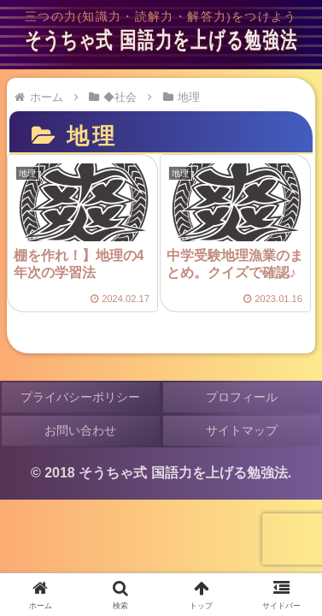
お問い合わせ (80, 430)
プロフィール (242, 397)
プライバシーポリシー (80, 397)
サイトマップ (242, 430)
